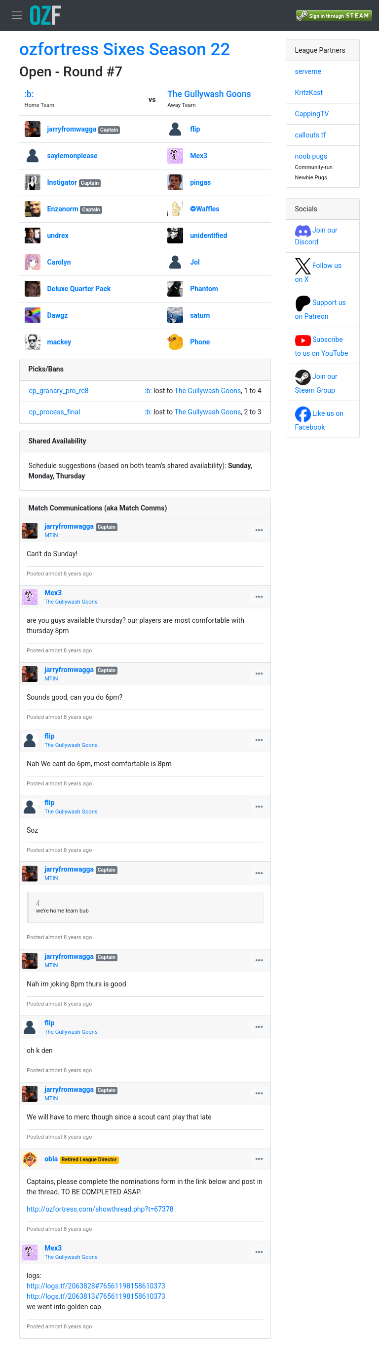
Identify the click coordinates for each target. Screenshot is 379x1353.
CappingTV (312, 114)
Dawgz (57, 315)
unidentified (208, 235)
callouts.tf (310, 135)
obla (51, 1159)
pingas (200, 182)
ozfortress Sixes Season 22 (124, 49)
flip (195, 129)
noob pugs (311, 156)
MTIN (51, 535)
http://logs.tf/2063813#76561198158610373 (96, 1296)
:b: (29, 94)
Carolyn (59, 262)
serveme (308, 71)
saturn (200, 315)
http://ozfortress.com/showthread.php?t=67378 (100, 1209)
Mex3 (198, 156)
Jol (194, 262)
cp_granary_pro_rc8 (59, 391)
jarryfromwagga (72, 129)
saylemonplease (72, 156)
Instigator (62, 182)
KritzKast (309, 93)
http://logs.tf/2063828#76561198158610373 (96, 1286)
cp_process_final (54, 412)
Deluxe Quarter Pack (79, 289)
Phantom (204, 289)
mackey (59, 342)
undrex (58, 235)
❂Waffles (204, 209)
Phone (200, 342)
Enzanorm (62, 209)
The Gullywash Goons (209, 94)
